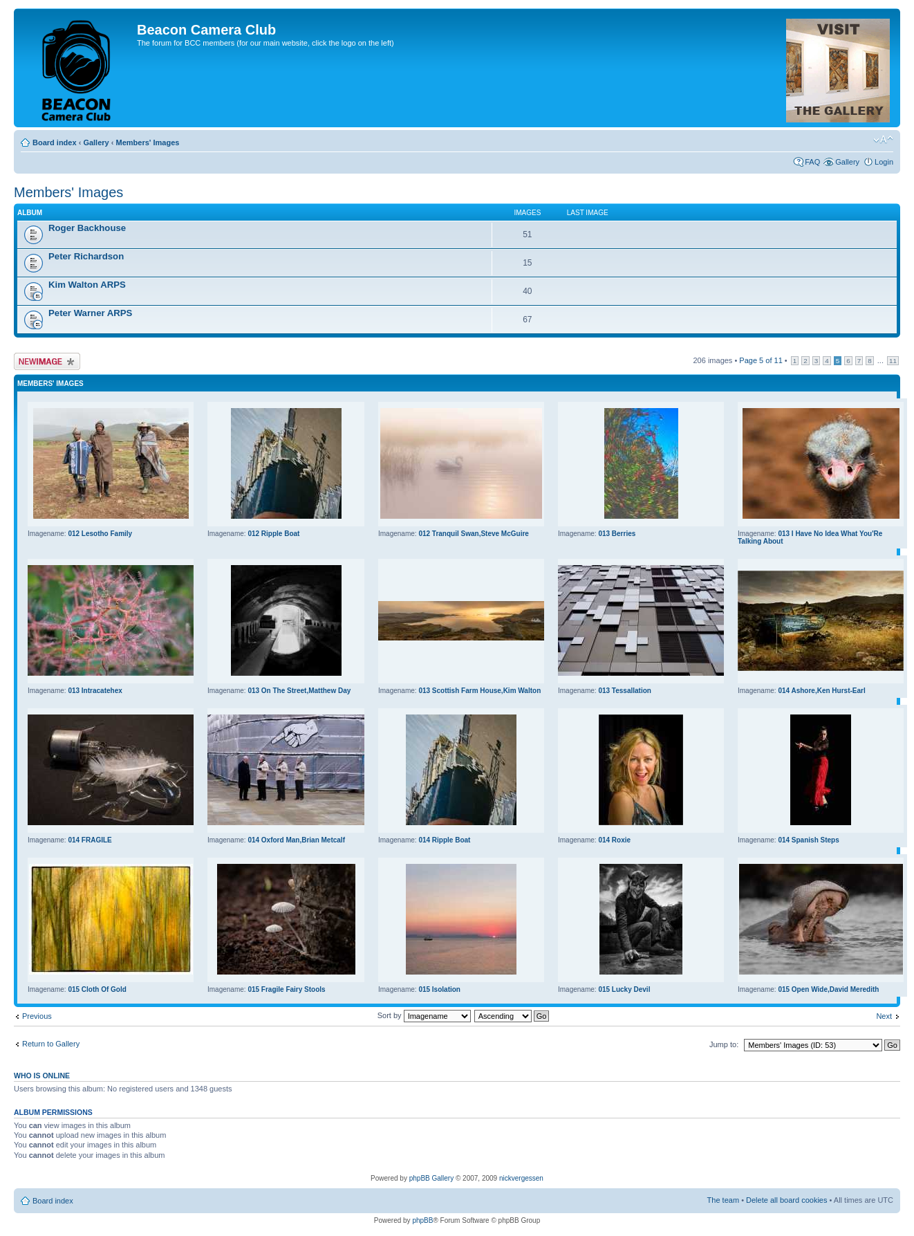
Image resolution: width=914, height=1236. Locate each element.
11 (893, 361)
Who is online (42, 1075)
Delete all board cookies (786, 1200)
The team (723, 1200)
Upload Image (47, 361)
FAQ (812, 162)
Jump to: (723, 1044)
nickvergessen (521, 1178)
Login (884, 162)
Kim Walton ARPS (87, 284)
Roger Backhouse (87, 228)
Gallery (96, 142)
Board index (54, 142)
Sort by (424, 1015)
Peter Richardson (86, 256)
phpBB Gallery (431, 1178)
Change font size (883, 139)
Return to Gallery (51, 1044)
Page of (760, 360)
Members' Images (147, 142)
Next (884, 1016)
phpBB (422, 1220)
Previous (37, 1016)
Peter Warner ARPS (90, 313)
